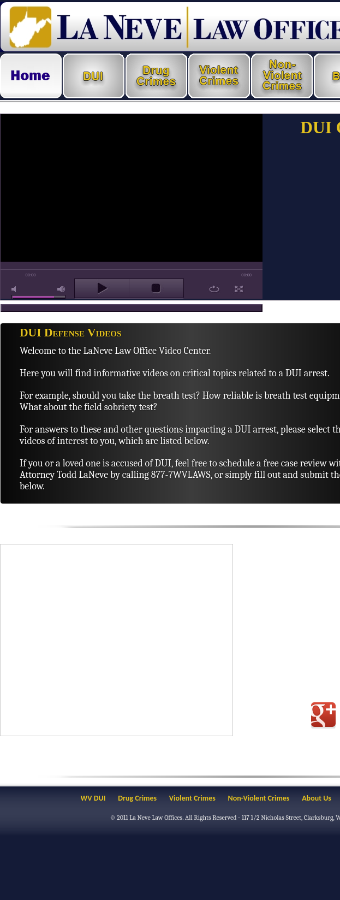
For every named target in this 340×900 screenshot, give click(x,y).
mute (15, 289)
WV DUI (93, 798)
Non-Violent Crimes (259, 798)
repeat (214, 289)
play (102, 288)
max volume (61, 289)
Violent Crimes (192, 798)
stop (156, 288)
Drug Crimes (137, 798)
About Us (316, 798)
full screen (239, 289)
